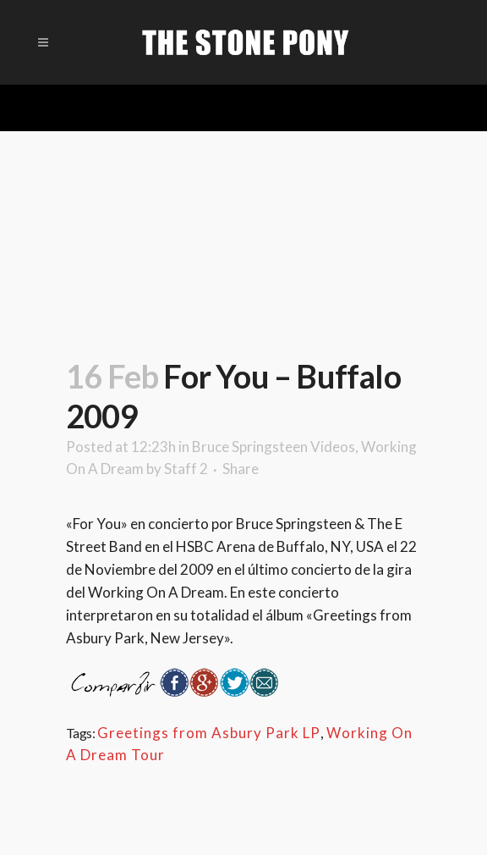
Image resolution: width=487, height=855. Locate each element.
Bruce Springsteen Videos (273, 446)
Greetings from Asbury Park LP (208, 733)
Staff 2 (186, 468)
